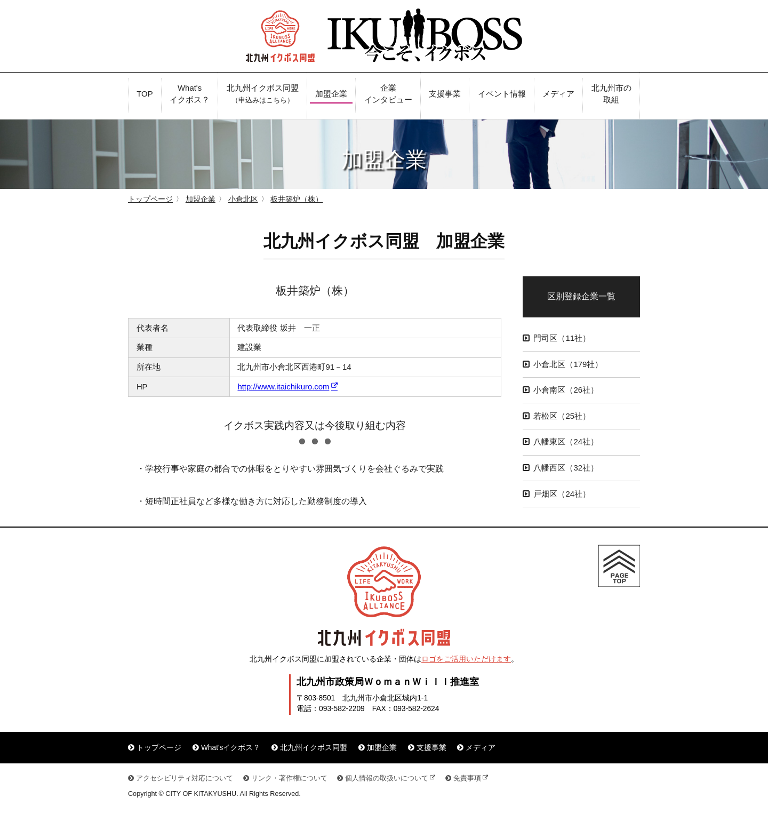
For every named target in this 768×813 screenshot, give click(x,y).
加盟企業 (200, 199)
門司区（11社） (561, 338)
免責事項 (467, 778)
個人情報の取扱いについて (386, 778)
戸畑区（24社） (561, 494)
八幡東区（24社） (565, 441)
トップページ (150, 199)
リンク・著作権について (289, 778)
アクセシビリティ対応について (184, 778)
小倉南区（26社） (565, 390)
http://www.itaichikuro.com (283, 386)
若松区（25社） (561, 416)
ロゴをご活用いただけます (466, 659)
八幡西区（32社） (565, 468)
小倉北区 (243, 199)
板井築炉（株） (296, 199)
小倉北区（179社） (568, 364)
